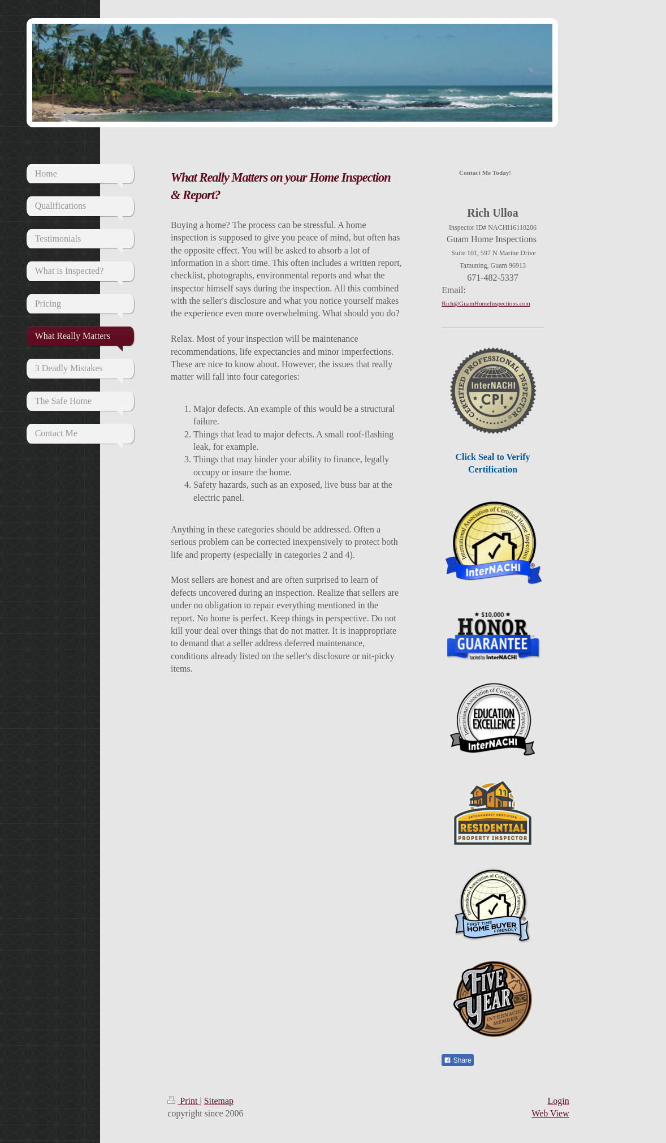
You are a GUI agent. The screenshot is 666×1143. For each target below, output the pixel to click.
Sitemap (218, 1101)
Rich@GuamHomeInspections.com (486, 303)
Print (183, 1101)
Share (457, 1060)
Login (558, 1101)
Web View (550, 1113)
